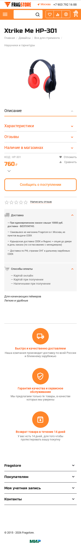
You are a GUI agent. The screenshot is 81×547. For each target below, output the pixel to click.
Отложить (68, 157)
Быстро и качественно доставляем (40, 348)
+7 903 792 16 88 (65, 4)
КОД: (7, 157)
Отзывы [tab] (39, 136)
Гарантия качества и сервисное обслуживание (40, 390)
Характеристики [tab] (39, 126)
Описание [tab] (39, 110)
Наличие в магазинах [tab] (39, 147)
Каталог (5, 14)
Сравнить (68, 162)
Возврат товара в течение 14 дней (40, 431)
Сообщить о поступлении (40, 185)
